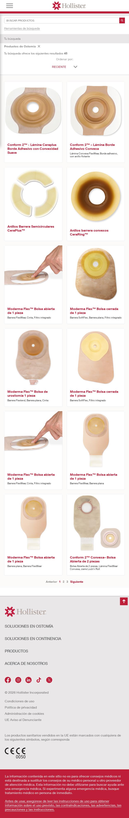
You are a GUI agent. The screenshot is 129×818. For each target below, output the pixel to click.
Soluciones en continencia (33, 638)
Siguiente (76, 581)
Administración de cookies (24, 713)
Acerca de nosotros (26, 663)
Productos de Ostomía (22, 46)
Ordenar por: (64, 59)
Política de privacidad (21, 707)
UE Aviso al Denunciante (23, 720)
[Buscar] (122, 20)
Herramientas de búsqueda (22, 28)
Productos (16, 651)
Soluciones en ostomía (29, 626)
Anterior (51, 581)
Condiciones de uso (19, 701)
